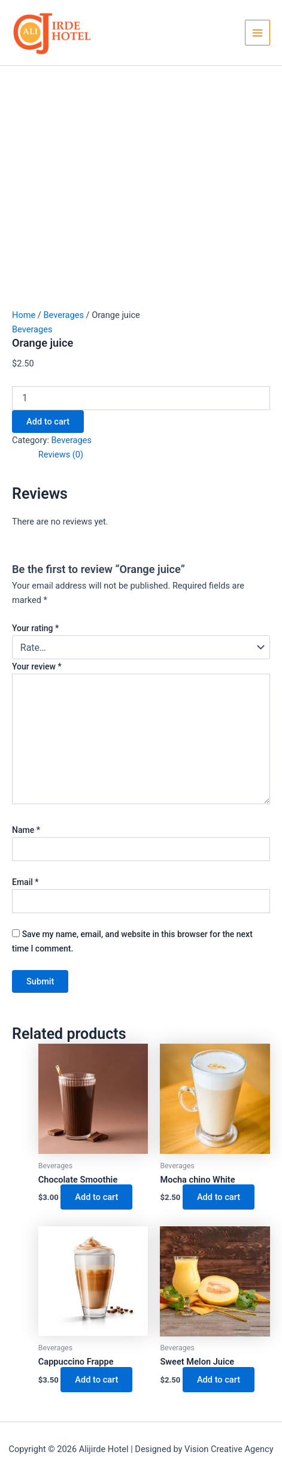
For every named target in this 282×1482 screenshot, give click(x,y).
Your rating (35, 628)
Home (23, 315)
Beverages (63, 315)
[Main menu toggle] (257, 32)
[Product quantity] (141, 398)
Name (26, 830)
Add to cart (47, 421)
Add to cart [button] (96, 1197)
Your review (37, 666)
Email (25, 882)
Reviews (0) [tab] (60, 454)
